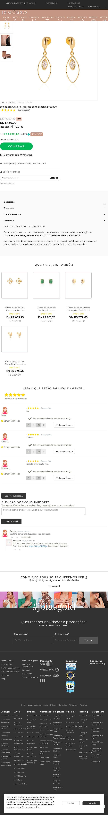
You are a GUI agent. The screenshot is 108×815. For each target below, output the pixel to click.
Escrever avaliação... (13, 496)
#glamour (55, 580)
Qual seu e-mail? (61, 634)
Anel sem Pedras (20, 784)
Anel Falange (19, 780)
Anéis (15, 19)
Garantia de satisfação (10, 671)
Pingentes (60, 19)
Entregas (25, 670)
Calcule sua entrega (10, 172)
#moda (66, 580)
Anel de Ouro (19, 772)
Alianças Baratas (7, 716)
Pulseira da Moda (72, 722)
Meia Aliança (19, 760)
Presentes (93, 19)
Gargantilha (44, 758)
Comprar (16, 146)
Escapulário (96, 761)
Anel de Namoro (20, 729)
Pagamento (27, 674)
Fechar (71, 803)
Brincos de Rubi (33, 733)
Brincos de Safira (33, 737)
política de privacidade (41, 804)
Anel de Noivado (20, 764)
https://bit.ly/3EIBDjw (38, 546)
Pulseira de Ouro (72, 726)
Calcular (53, 178)
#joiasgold (35, 580)
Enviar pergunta (11, 521)
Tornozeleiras (71, 750)
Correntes (34, 19)
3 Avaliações (23, 110)
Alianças (6, 19)
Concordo (91, 803)
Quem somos (6, 664)
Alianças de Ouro (7, 739)
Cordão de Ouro (45, 720)
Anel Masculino (20, 776)
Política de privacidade (10, 668)
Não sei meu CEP (7, 183)
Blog (3, 679)
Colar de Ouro (45, 716)
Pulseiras (71, 20)
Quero (88, 640)
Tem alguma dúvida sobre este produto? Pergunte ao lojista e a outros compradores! (38, 505)
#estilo (75, 580)
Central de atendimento (27, 665)
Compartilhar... (64, 425)
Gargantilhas (47, 19)
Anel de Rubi (19, 733)
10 (2, 127)
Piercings (82, 19)
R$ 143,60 (16, 127)
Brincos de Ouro (33, 716)
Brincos (23, 19)
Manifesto (5, 675)
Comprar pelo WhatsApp (18, 155)
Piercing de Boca (85, 752)
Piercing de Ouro (85, 716)
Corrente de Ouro (46, 730)
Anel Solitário (19, 768)
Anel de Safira (19, 737)
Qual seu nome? (21, 634)
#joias (45, 580)
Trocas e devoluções (30, 677)
